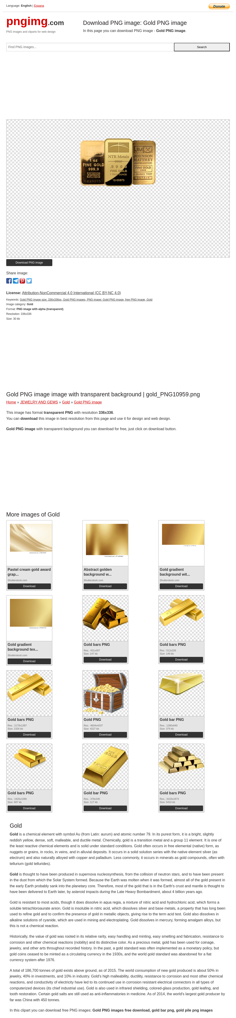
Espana (39, 5)
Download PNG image (29, 262)
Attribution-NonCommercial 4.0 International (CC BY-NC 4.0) (71, 293)
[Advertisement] (118, 87)
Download (29, 586)
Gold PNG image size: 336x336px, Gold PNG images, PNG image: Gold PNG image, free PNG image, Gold (86, 299)
